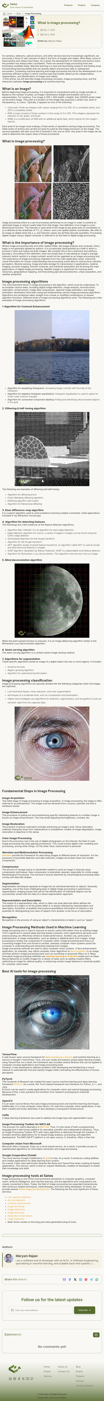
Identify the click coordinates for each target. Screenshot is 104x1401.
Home (47, 1366)
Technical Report (84, 1385)
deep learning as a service (59, 1057)
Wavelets (6, 855)
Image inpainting (16, 1219)
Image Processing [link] (33, 13)
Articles (80, 1381)
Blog (19, 13)
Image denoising (16, 1206)
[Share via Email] (64, 1279)
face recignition (78, 951)
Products (68, 5)
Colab (47, 1158)
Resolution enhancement (20, 1215)
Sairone (47, 1376)
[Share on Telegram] (91, 1279)
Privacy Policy (43, 1398)
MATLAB (44, 1127)
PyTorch (18, 1084)
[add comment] (96, 1334)
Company (95, 5)
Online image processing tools (33, 1189)
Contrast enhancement (19, 1203)
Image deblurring (16, 1209)
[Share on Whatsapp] (96, 1279)
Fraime (47, 1371)
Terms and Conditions (58, 1398)
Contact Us (63, 1371)
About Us (62, 1366)
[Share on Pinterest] (86, 1279)
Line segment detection (19, 1197)
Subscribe (84, 1310)
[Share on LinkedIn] (80, 1279)
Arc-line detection (16, 1200)
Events (79, 1371)
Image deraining (16, 1212)
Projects (81, 5)
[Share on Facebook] (69, 1279)
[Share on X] (75, 1279)
